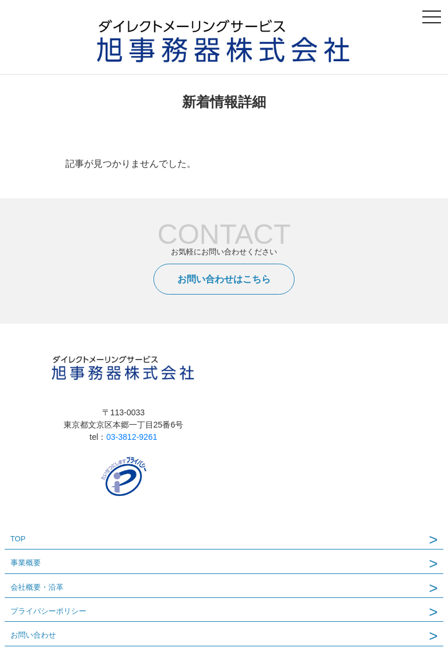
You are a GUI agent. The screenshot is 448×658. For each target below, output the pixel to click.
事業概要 (25, 562)
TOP (18, 538)
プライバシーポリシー (48, 611)
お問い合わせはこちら (224, 279)
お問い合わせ (33, 635)
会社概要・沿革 (37, 587)
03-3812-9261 (131, 437)
